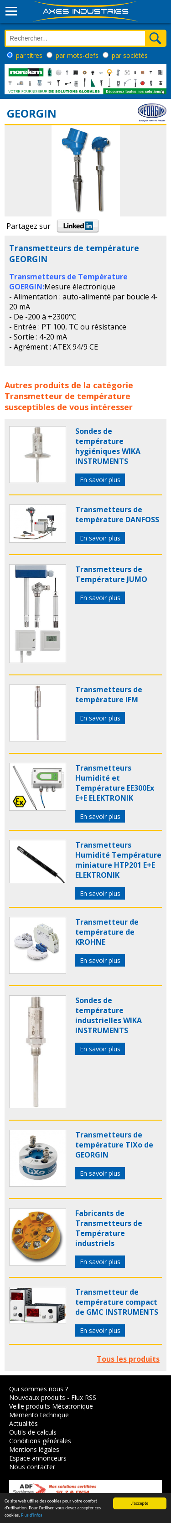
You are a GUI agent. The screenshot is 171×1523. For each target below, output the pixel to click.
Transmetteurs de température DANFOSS (117, 514)
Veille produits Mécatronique (51, 1406)
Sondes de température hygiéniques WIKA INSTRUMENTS (107, 446)
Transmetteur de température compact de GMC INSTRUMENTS (116, 1302)
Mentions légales (34, 1449)
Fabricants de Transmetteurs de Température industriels (108, 1228)
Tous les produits (128, 1359)
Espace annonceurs (38, 1458)
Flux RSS (83, 1397)
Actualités (23, 1423)
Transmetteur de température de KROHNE (107, 932)
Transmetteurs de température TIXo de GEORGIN (114, 1145)
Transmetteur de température (67, 396)
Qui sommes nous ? (38, 1388)
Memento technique (39, 1414)
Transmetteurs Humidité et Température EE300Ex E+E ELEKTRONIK (114, 783)
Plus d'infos (31, 1516)
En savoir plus (100, 479)
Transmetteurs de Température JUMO (111, 574)
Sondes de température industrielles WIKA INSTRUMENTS (108, 1015)
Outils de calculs (33, 1432)
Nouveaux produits (37, 1397)
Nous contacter (32, 1466)
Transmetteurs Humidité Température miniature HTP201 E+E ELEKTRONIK (118, 860)
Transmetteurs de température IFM (108, 694)
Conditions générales (40, 1440)
